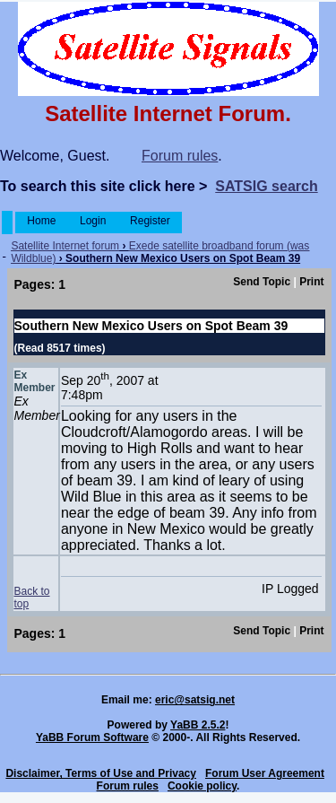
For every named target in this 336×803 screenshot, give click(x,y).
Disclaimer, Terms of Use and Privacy (100, 773)
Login (93, 220)
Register (150, 220)
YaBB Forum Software (92, 737)
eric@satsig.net (195, 700)
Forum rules (180, 155)
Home (41, 220)
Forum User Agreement (264, 773)
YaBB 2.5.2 (197, 725)
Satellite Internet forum (65, 246)
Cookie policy (202, 786)
